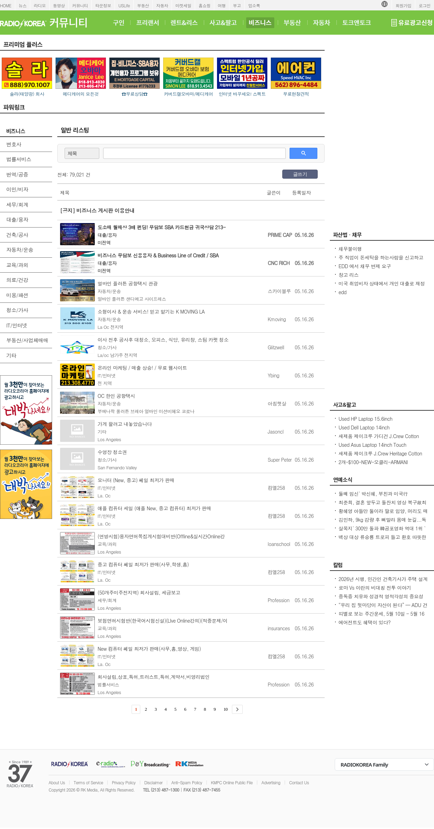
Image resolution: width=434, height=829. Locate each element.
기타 (11, 355)
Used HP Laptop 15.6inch (365, 418)
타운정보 (103, 5)
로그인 (425, 5)
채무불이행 (350, 248)
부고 (237, 5)
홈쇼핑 (204, 5)
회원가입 (403, 5)
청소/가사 (17, 310)
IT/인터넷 (16, 325)
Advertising (270, 782)
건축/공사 (17, 234)
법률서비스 (18, 159)
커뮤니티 (80, 5)
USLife (124, 5)
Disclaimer (153, 782)
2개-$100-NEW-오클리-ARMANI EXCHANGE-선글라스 (373, 465)
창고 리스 (349, 274)
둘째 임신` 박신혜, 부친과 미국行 (373, 493)
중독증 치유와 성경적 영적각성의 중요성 (381, 596)
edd (343, 292)
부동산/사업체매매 (27, 340)
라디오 (39, 5)
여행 (222, 5)
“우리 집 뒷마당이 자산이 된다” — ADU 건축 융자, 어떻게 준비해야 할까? (383, 608)
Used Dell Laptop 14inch (364, 427)
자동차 (162, 5)
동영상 (59, 5)
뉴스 (23, 5)
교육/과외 (17, 264)
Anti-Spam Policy (186, 782)
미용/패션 (17, 295)
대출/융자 (17, 219)
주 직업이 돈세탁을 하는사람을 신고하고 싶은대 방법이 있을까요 (381, 261)
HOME (5, 5)
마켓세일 (183, 5)
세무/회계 (17, 204)
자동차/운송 (19, 249)
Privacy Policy (123, 782)
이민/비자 (17, 189)
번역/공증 (17, 174)
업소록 (254, 5)
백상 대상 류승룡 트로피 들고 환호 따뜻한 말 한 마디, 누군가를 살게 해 (382, 540)
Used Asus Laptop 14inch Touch (372, 444)
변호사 (13, 144)
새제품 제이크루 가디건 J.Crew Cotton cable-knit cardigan (379, 439)
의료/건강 (17, 279)
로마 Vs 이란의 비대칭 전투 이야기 (375, 587)
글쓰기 (300, 174)
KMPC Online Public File (231, 782)
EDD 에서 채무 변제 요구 (365, 266)
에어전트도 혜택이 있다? (365, 622)
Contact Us (299, 782)
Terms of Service (88, 782)
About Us (57, 782)
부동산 (143, 5)
